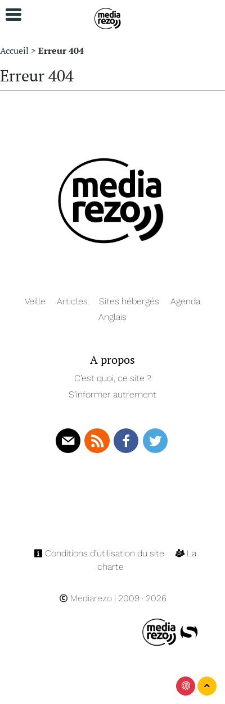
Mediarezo (85, 598)
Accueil (14, 50)
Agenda (185, 301)
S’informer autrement (112, 394)
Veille (35, 301)
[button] (8, 15)
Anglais (112, 317)
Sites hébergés (129, 301)
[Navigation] (108, 17)
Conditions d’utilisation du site (100, 553)
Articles (72, 301)
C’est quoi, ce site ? (112, 378)
